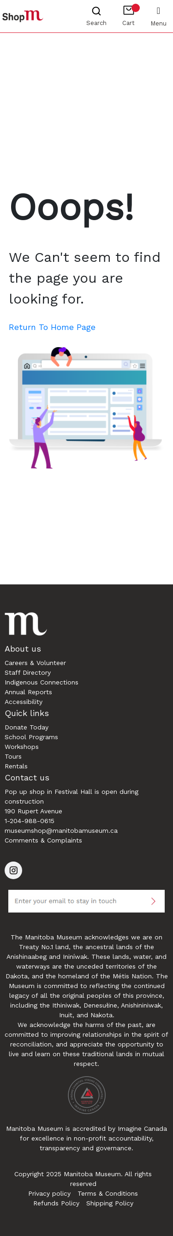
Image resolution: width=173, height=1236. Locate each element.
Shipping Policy (109, 1203)
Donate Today (26, 727)
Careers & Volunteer (35, 662)
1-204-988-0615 (29, 820)
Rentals (16, 766)
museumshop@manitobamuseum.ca (61, 830)
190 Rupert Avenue (33, 811)
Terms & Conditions (108, 1193)
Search (96, 22)
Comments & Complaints (43, 840)
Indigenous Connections (41, 682)
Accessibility (23, 701)
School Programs (31, 737)
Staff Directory (28, 672)
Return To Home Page (52, 327)
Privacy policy (49, 1193)
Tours (13, 756)
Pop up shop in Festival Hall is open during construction (71, 796)
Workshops (22, 746)
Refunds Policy (56, 1203)
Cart (131, 15)
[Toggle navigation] (158, 10)
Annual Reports (28, 692)
